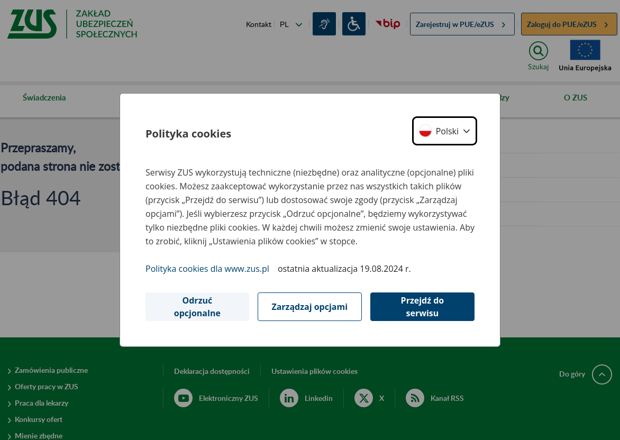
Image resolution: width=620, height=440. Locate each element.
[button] (445, 131)
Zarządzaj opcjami (309, 307)
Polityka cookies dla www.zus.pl (207, 268)
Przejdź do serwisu (422, 307)
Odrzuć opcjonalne (197, 307)
